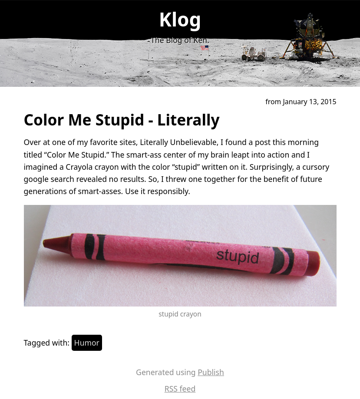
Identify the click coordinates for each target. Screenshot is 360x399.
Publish (211, 372)
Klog (180, 19)
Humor (86, 342)
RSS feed (180, 388)
